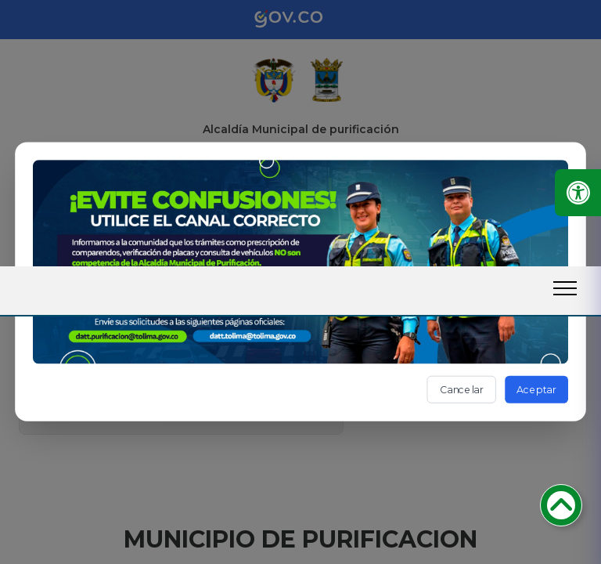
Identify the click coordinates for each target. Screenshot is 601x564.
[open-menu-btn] (565, 288)
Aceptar (536, 389)
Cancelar (462, 389)
